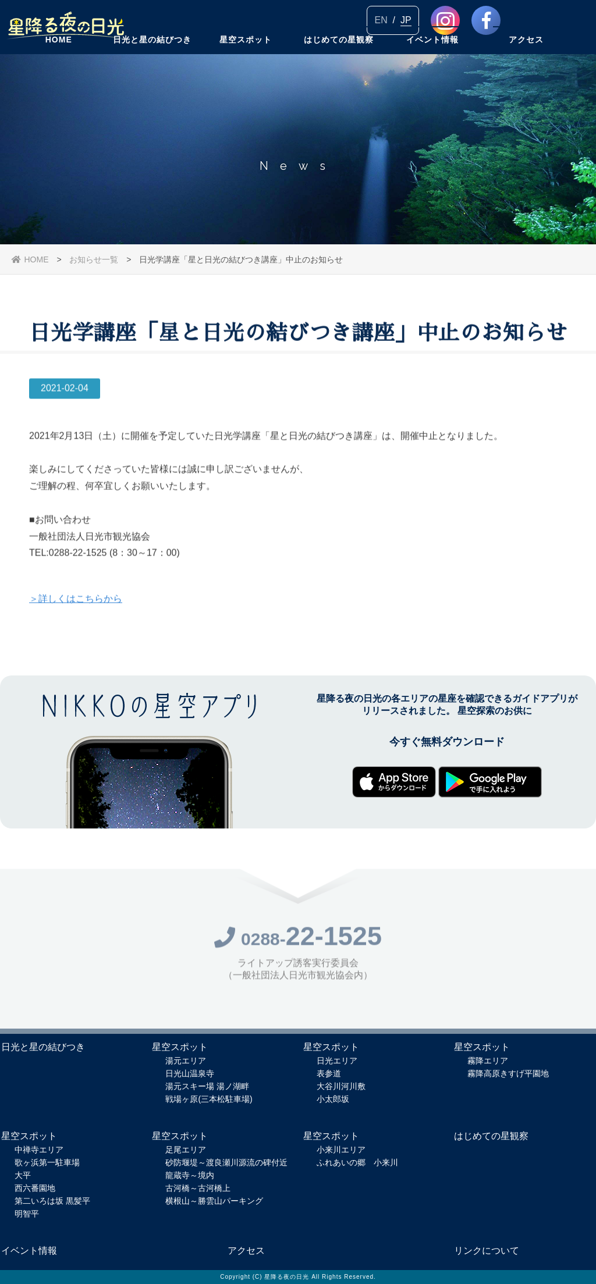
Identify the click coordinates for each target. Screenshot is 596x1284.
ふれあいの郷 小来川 (357, 1162)
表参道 (329, 1073)
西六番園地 (35, 1188)
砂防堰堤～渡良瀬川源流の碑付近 (226, 1162)
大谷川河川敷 (341, 1086)
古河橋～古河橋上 (197, 1188)
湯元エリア (185, 1060)
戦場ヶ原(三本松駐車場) (208, 1099)
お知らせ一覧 (93, 259)
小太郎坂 (333, 1099)
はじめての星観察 (339, 67)
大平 (23, 1175)
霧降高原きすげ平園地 (508, 1073)
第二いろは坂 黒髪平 (52, 1200)
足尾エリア (185, 1149)
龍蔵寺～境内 (189, 1175)
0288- (298, 942)
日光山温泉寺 (189, 1073)
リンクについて (486, 1250)
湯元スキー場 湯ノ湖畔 (207, 1086)
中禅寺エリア (39, 1149)
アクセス (526, 67)
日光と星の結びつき (152, 67)
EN (380, 20)
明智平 (27, 1213)
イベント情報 (432, 67)
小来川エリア (341, 1149)
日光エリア (337, 1060)
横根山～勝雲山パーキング (214, 1200)
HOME (58, 67)
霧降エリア (487, 1060)
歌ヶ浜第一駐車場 (47, 1162)
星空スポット (245, 67)
